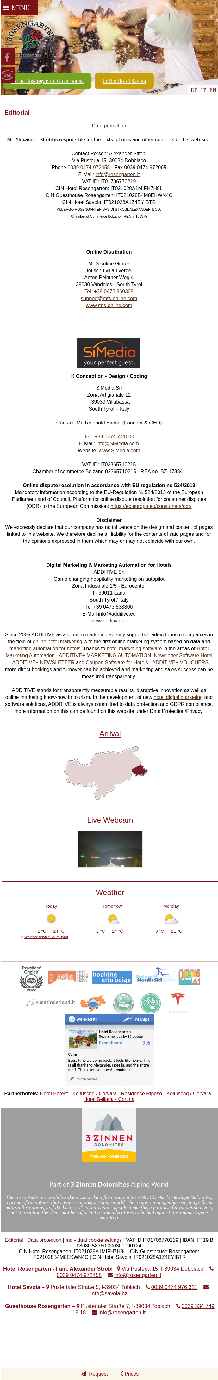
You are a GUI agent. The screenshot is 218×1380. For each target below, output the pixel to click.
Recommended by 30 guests (121, 1037)
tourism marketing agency (96, 634)
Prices (130, 1374)
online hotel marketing (57, 641)
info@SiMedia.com (117, 443)
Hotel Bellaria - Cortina (109, 1099)
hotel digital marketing (178, 697)
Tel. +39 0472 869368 (108, 291)
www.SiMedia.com (119, 450)
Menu (16, 7)
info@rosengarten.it (118, 174)
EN (212, 90)
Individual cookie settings (93, 1240)
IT (203, 90)
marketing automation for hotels (44, 648)
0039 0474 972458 (89, 167)
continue (123, 1070)
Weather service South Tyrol (46, 937)
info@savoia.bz (109, 1293)
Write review (83, 1079)
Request (94, 1374)
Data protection (109, 125)
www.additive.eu (109, 620)
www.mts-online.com (109, 305)
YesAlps (136, 1019)
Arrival (110, 733)
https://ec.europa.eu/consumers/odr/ (150, 506)
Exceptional (110, 1043)
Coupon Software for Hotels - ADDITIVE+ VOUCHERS (147, 662)
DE (194, 90)
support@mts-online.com (109, 298)
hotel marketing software (134, 648)
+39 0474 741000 (114, 436)
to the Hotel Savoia (124, 80)
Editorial (14, 1240)
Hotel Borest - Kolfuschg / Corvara (78, 1093)
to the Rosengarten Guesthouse (47, 80)
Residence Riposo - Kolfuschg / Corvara (166, 1093)
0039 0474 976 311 (174, 1287)
